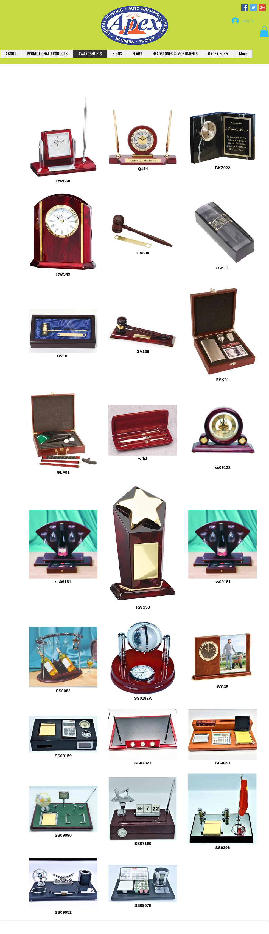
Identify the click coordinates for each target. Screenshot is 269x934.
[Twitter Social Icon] (253, 7)
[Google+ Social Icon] (262, 7)
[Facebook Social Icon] (244, 7)
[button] (264, 31)
